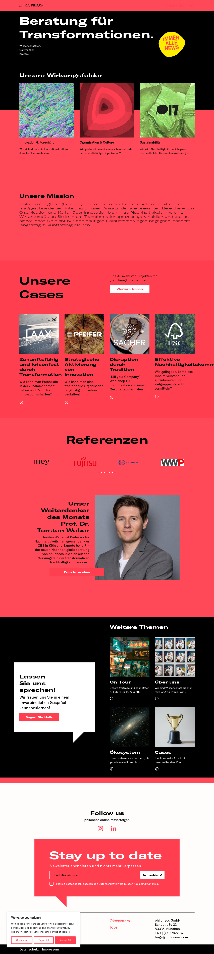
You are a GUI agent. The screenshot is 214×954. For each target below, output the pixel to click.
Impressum (50, 949)
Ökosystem (120, 920)
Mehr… (23, 158)
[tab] (191, 5)
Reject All (44, 940)
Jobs (114, 927)
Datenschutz (29, 949)
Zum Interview (77, 572)
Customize (21, 940)
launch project (175, 5)
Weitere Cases (130, 289)
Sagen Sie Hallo (39, 717)
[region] (43, 929)
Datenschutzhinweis (111, 883)
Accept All (65, 940)
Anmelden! (152, 875)
